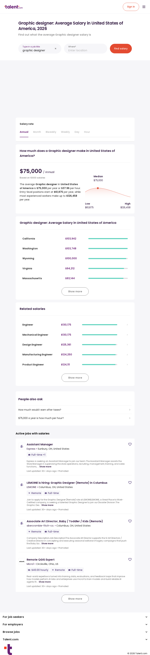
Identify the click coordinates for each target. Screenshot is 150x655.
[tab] (24, 133)
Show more (45, 466)
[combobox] (38, 50)
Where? (72, 46)
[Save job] (130, 444)
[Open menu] (144, 7)
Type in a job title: (31, 46)
